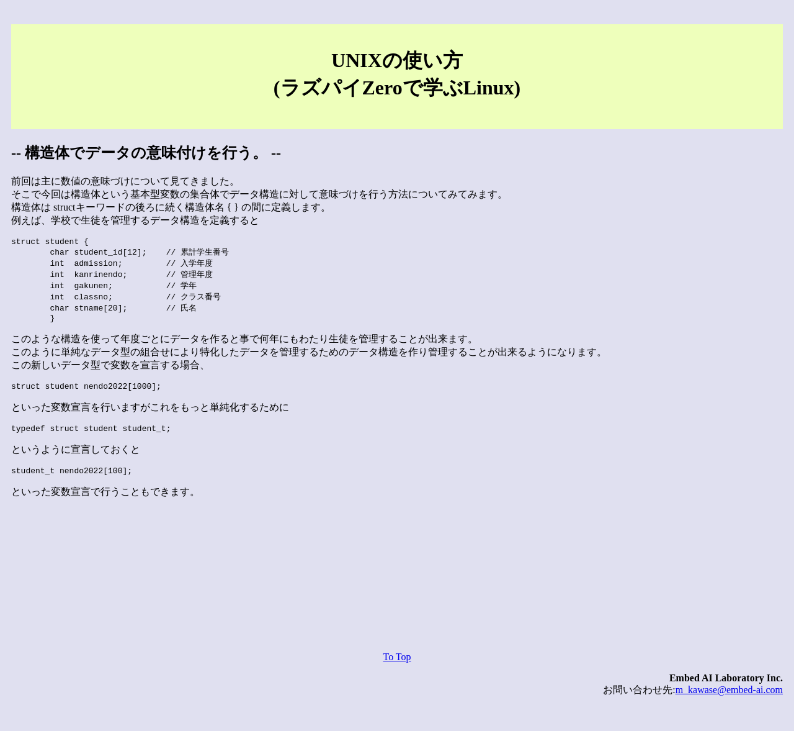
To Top (397, 670)
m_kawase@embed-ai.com (729, 702)
